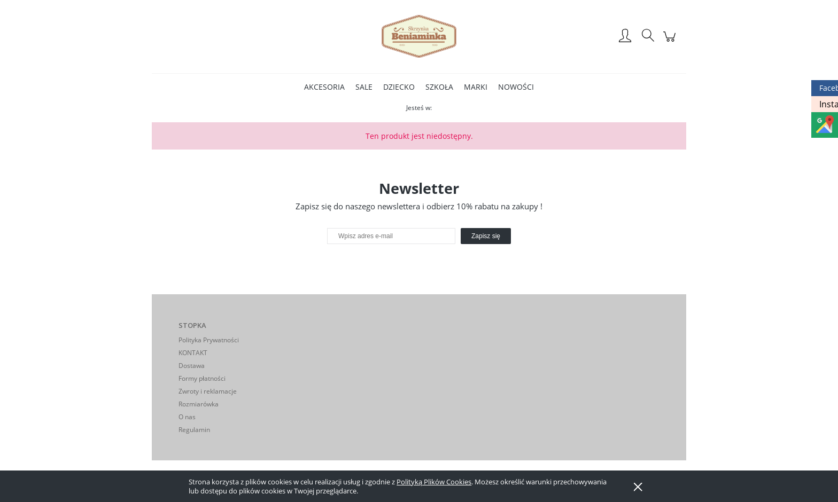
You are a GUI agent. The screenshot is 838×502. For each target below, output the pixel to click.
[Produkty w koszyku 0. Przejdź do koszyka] (671, 42)
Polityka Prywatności (209, 339)
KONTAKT (193, 352)
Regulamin (194, 429)
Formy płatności (202, 378)
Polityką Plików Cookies (434, 482)
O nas (187, 416)
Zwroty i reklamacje (208, 391)
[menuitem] (324, 87)
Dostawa (192, 365)
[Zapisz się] (486, 236)
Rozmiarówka (199, 404)
